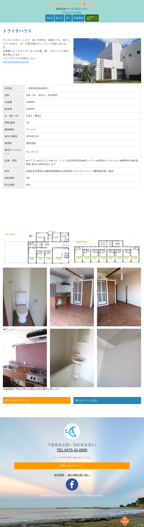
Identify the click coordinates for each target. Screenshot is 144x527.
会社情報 (59, 475)
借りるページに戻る (86, 400)
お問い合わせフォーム (16, 400)
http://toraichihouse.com (16, 62)
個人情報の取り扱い (79, 475)
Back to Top (129, 520)
